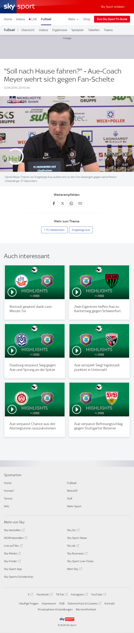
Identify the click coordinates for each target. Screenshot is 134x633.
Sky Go (72, 530)
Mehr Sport (74, 506)
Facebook (44, 595)
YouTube (98, 595)
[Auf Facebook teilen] (53, 203)
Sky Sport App (13, 569)
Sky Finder (12, 561)
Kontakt (110, 603)
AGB (62, 603)
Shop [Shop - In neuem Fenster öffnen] (86, 19)
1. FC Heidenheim (54, 230)
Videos (20, 19)
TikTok (61, 595)
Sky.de (72, 546)
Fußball (46, 19)
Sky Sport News (77, 538)
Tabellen (94, 30)
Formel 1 (9, 490)
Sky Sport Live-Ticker (80, 561)
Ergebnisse (59, 30)
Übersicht (28, 30)
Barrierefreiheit (86, 609)
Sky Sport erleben (112, 6)
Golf (69, 498)
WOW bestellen (15, 538)
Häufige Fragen (28, 603)
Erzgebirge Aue (81, 230)
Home (8, 19)
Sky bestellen (14, 530)
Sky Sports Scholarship (18, 576)
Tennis (8, 498)
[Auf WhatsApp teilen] (71, 203)
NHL (6, 506)
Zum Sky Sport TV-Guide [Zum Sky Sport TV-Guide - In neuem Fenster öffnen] (112, 19)
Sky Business (77, 554)
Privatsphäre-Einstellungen (55, 609)
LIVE (34, 19)
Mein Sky (74, 569)
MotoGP (72, 490)
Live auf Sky (13, 546)
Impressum (49, 603)
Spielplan (77, 30)
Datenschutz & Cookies (84, 604)
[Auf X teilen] (62, 203)
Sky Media (12, 554)
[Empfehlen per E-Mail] (80, 203)
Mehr (73, 19)
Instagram (79, 595)
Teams (108, 30)
